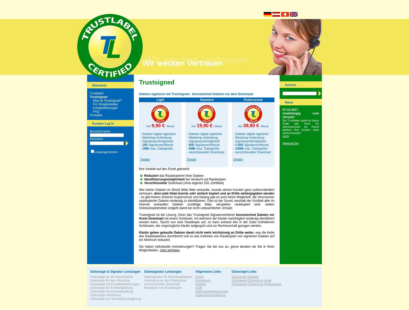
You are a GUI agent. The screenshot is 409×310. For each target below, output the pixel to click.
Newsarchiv (290, 143)
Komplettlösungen (105, 108)
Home (199, 277)
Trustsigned (98, 97)
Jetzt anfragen (170, 250)
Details (145, 159)
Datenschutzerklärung (210, 295)
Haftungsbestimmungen (211, 291)
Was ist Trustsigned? (107, 100)
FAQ (96, 111)
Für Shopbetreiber (105, 104)
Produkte (96, 115)
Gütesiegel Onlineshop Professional (256, 284)
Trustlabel (96, 93)
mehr (285, 136)
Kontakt (200, 284)
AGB (198, 288)
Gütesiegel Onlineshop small (252, 280)
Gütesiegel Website (245, 277)
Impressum (203, 280)
